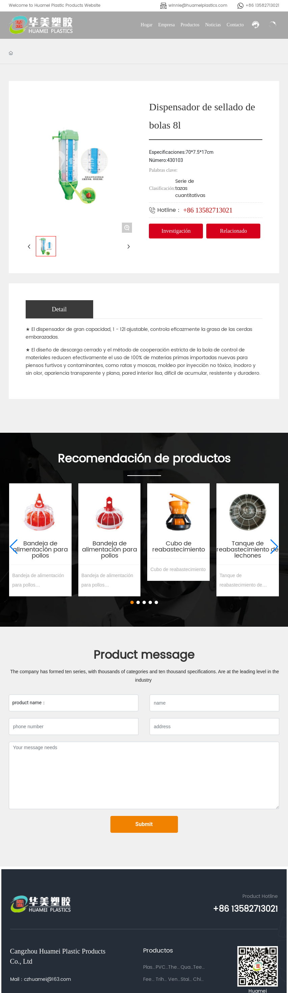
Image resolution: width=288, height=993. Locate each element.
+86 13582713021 (262, 5)
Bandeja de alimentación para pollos (40, 550)
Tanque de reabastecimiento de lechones (247, 550)
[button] (132, 602)
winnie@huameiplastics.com (197, 5)
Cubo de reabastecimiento (178, 547)
